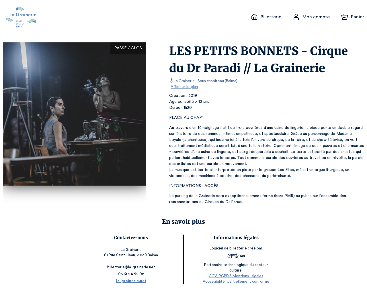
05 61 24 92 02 (130, 274)
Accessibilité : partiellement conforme (236, 281)
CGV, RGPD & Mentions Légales (236, 276)
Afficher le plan (184, 86)
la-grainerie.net (131, 281)
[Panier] (352, 17)
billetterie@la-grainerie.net (131, 267)
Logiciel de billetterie (229, 248)
